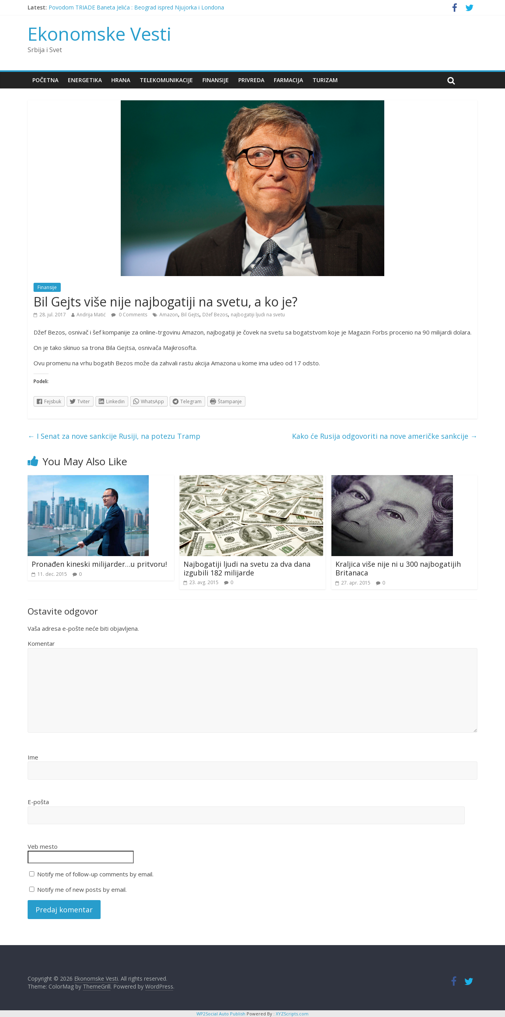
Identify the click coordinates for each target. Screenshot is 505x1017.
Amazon (168, 314)
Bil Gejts (190, 314)
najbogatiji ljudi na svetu (258, 314)
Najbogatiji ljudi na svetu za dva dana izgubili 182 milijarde (246, 568)
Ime (33, 757)
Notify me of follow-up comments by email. (95, 874)
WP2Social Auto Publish (220, 1014)
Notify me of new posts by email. (82, 889)
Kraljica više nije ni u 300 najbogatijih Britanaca (398, 568)
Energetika (85, 80)
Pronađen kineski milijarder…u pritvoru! (99, 564)
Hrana (120, 80)
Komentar (41, 643)
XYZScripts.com (292, 1014)
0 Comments (129, 314)
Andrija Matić (91, 314)
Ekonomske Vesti (100, 33)
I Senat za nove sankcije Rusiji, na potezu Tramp (114, 436)
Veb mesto (43, 846)
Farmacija (288, 80)
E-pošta (38, 802)
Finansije (215, 80)
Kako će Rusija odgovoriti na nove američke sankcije (384, 436)
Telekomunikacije (166, 80)
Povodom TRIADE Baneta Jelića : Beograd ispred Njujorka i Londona (136, 7)
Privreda (251, 80)
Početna (45, 80)
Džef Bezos (215, 314)
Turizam (325, 80)
